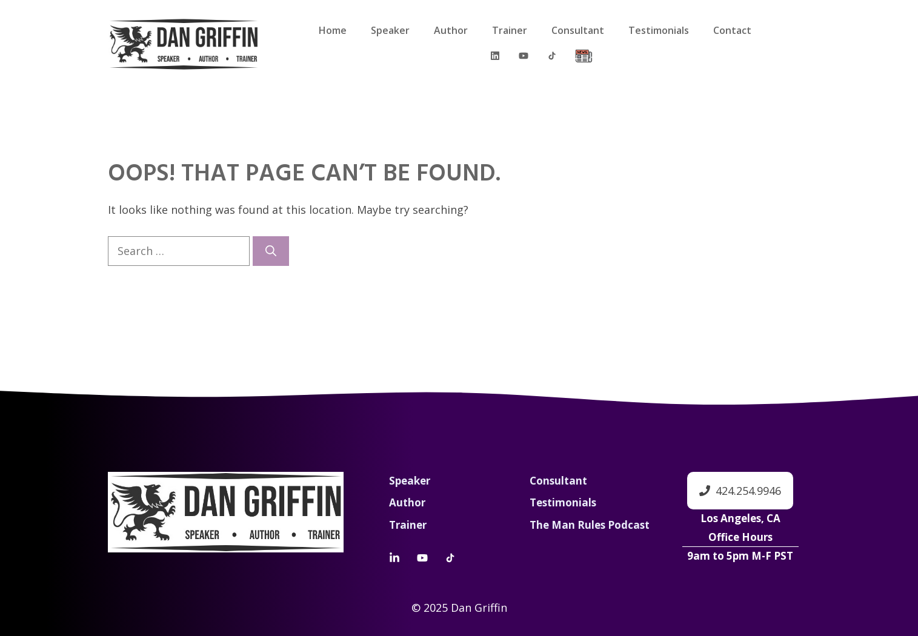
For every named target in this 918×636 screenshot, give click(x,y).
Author (451, 30)
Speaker (390, 30)
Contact (732, 30)
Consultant (577, 30)
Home (333, 30)
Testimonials (658, 30)
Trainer (509, 30)
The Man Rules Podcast (590, 525)
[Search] (271, 251)
